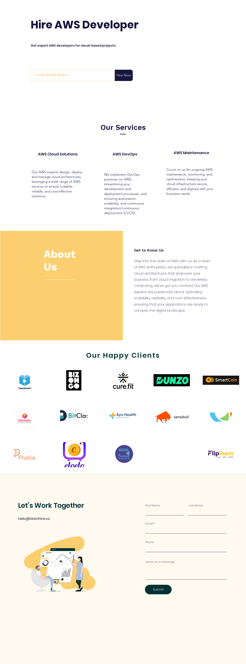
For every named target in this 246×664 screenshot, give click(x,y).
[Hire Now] (124, 75)
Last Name (195, 505)
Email (149, 523)
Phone (150, 542)
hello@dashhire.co (34, 518)
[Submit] (158, 589)
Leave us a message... (160, 561)
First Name (153, 505)
